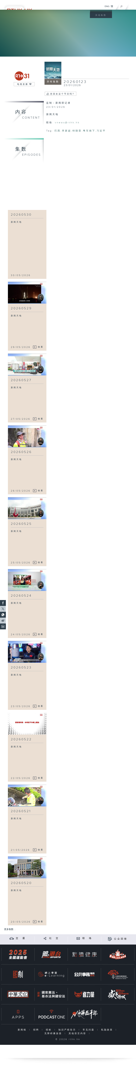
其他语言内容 (78, 1033)
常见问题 (89, 1030)
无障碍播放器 (53, 1033)
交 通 (21, 938)
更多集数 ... (10, 929)
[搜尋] (121, 5)
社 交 (54, 938)
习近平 (101, 130)
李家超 (66, 130)
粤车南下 (89, 130)
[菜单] (132, 5)
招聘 (36, 1030)
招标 (49, 1030)
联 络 (87, 938)
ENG (107, 6)
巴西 (57, 130)
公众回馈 (121, 939)
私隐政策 (107, 1030)
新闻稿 (23, 1030)
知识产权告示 (67, 1030)
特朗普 (77, 130)
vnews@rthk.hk (67, 122)
